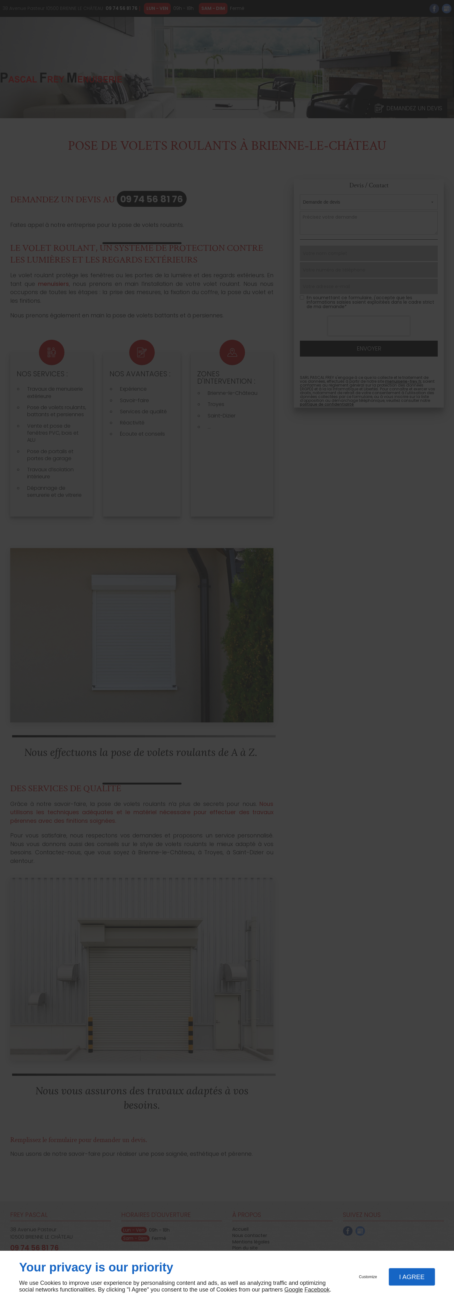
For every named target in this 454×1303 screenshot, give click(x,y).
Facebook (317, 1289)
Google (293, 1289)
